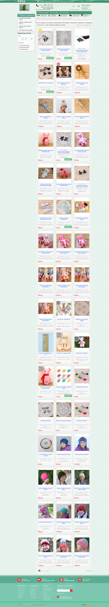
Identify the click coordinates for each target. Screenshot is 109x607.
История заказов (21, 592)
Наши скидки (33, 595)
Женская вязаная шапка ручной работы (64, 489)
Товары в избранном (74, 9)
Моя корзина (86, 5)
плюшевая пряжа (23, 49)
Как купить (64, 1)
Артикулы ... (50, 58)
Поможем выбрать (47, 597)
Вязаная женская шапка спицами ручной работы (63, 556)
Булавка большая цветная (82, 386)
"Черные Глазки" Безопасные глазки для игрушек (45, 50)
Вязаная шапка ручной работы (45, 522)
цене (47, 25)
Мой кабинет (20, 590)
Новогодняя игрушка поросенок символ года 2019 (82, 151)
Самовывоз (45, 595)
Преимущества (34, 597)
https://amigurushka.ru (27, 604)
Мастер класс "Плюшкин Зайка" (64, 353)
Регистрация (89, 1)
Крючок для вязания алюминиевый (63, 219)
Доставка (48, 1)
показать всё (88, 25)
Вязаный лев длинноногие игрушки (82, 83)
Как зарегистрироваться (48, 588)
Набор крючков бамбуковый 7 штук (45, 354)
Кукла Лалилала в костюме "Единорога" (64, 83)
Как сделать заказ (46, 590)
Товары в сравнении (86, 9)
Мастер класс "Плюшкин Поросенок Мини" (45, 387)
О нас (58, 1)
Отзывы (71, 1)
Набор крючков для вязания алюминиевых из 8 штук (45, 219)
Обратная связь (46, 599)
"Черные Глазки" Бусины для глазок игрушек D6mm (81, 51)
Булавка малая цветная (82, 420)
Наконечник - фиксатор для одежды (82, 320)
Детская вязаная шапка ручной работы (45, 489)
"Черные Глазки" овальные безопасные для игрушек (82, 186)
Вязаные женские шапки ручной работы (64, 117)
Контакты (33, 592)
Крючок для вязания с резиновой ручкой (63, 387)
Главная (41, 1)
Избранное (20, 595)
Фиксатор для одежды (46, 420)
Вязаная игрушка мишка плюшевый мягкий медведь (45, 185)
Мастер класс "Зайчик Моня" (63, 319)
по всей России (76, 15)
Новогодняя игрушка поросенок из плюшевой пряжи (45, 151)
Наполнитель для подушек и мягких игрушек (63, 50)
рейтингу (57, 25)
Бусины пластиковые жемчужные (63, 420)
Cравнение (20, 597)
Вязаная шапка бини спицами (63, 454)
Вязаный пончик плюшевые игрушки (82, 219)
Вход (83, 1)
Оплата (54, 1)
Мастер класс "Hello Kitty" (82, 353)
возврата (85, 15)
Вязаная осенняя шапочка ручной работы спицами (81, 489)
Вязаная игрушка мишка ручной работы (82, 117)
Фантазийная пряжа (23, 45)
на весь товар (43, 15)
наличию (63, 25)
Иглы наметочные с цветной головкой (45, 455)
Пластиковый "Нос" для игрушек (45, 82)
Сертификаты (33, 593)
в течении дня (54, 15)
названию (51, 25)
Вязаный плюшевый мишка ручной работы (46, 286)
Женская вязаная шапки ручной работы (82, 523)
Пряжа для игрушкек (23, 47)
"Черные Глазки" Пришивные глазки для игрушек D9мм (63, 152)
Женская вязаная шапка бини (81, 454)
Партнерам (33, 590)
